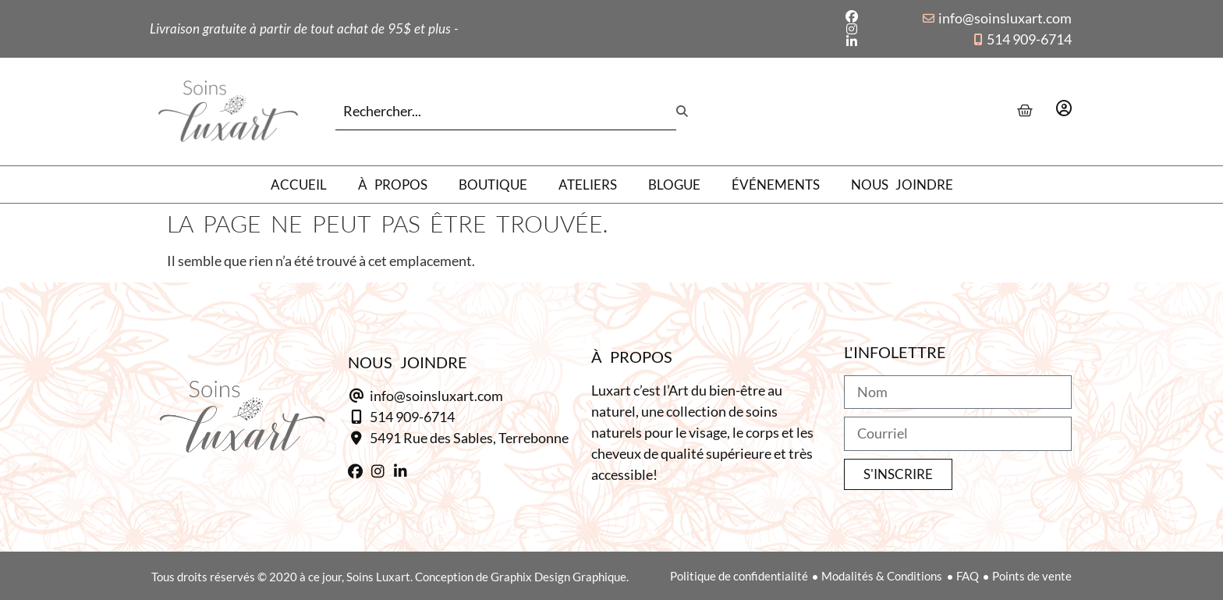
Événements (776, 184)
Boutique (493, 184)
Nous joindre (902, 184)
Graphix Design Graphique (558, 577)
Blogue (674, 184)
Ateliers (587, 184)
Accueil (299, 184)
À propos (392, 184)
